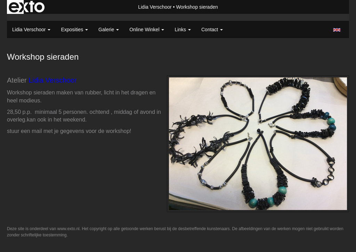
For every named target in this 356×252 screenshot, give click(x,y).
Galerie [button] (108, 29)
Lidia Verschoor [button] (31, 29)
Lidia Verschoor (155, 7)
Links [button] (183, 29)
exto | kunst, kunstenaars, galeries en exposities (26, 7)
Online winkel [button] (146, 29)
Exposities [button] (74, 29)
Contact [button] (212, 29)
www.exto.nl (68, 228)
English (337, 30)
